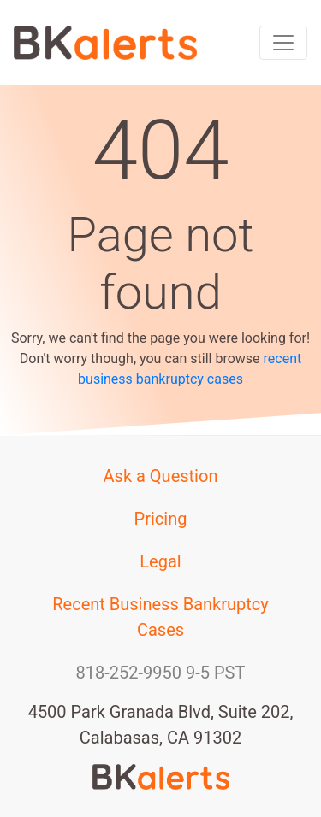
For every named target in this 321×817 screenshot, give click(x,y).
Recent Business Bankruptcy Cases (160, 617)
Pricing (160, 518)
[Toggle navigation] (283, 43)
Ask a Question (161, 476)
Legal (160, 561)
